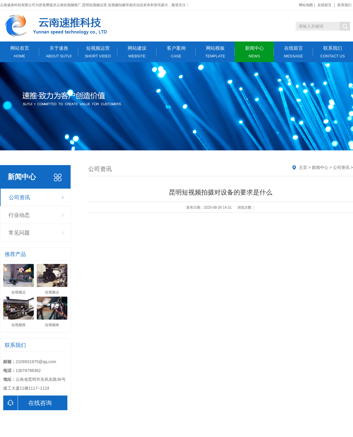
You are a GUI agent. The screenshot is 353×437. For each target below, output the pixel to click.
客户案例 (176, 52)
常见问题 (19, 233)
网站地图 (306, 5)
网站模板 (215, 52)
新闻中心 (254, 52)
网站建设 (136, 52)
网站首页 (19, 52)
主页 (303, 167)
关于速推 (58, 52)
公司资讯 (19, 197)
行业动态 (19, 215)
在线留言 (324, 5)
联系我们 (344, 5)
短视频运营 (97, 52)
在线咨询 (27, 403)
